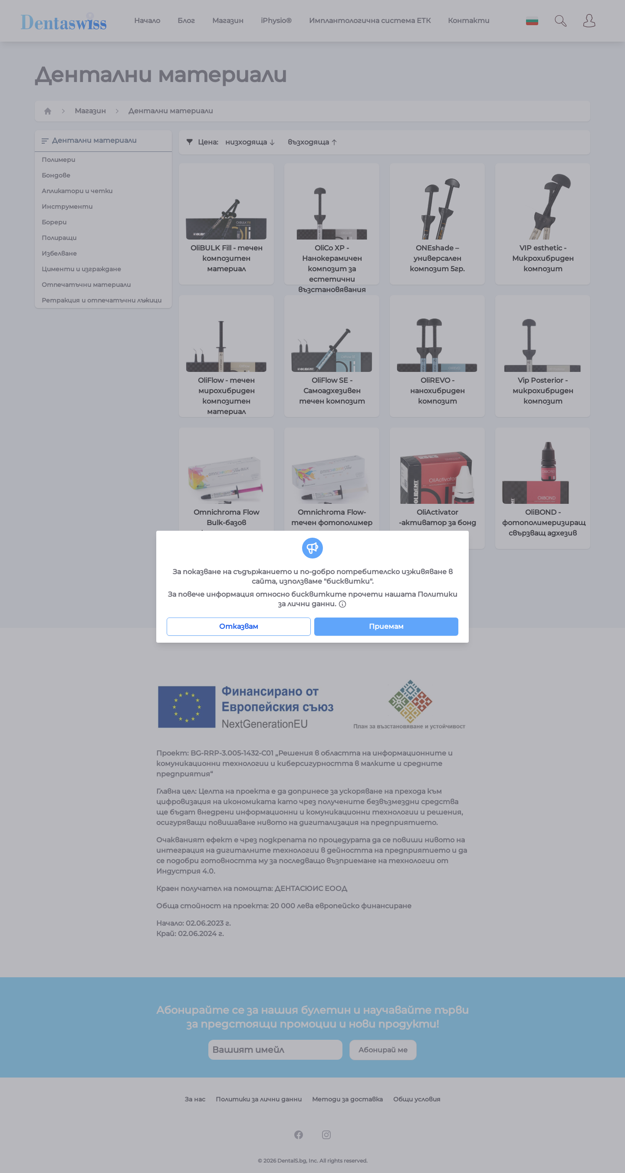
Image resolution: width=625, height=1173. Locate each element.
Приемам (386, 626)
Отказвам (238, 626)
